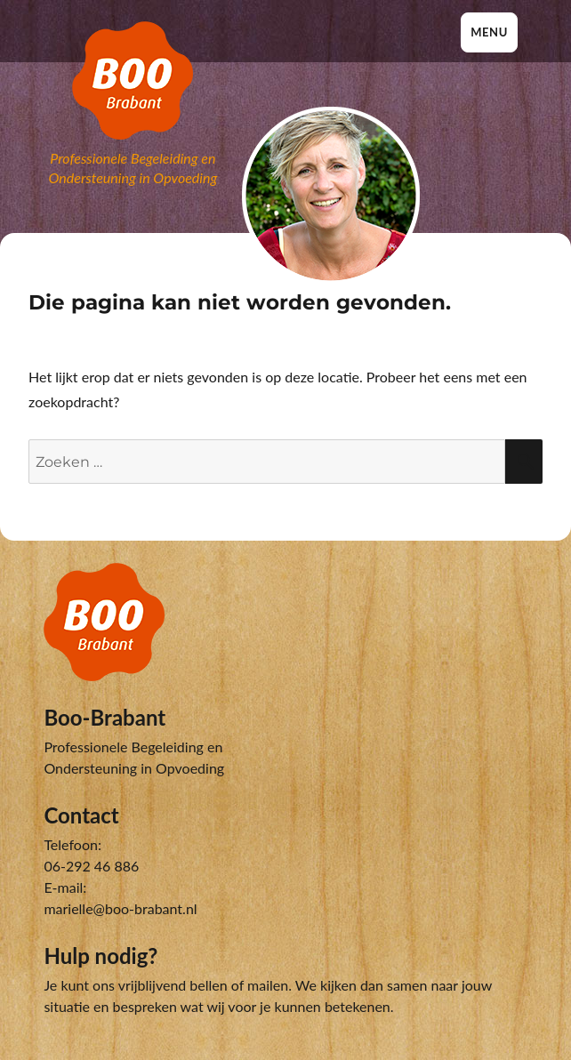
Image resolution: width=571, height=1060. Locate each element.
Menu (489, 32)
